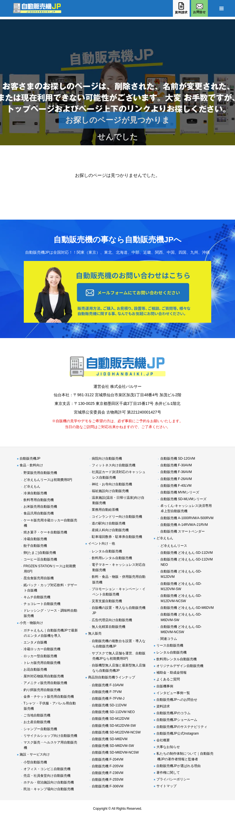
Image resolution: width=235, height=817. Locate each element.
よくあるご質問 (168, 679)
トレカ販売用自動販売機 (42, 663)
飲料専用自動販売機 (39, 500)
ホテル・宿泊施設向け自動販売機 (49, 782)
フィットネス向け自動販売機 (113, 465)
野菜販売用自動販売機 (40, 473)
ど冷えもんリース (173, 546)
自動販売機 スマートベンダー (182, 531)
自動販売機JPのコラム (173, 713)
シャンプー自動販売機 (40, 729)
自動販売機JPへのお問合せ (176, 700)
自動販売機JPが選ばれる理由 (178, 766)
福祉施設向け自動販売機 (110, 491)
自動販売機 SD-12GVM (177, 458)
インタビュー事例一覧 (173, 693)
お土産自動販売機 (37, 722)
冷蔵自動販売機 (35, 539)
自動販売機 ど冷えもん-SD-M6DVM (187, 608)
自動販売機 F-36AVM (176, 472)
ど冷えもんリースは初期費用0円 (48, 480)
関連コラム (168, 639)
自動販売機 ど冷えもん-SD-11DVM (186, 553)
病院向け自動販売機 (107, 458)
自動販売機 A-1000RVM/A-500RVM (186, 518)
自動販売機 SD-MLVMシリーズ (183, 499)
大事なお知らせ (168, 747)
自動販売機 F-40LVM (176, 486)
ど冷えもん (32, 486)
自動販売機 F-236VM (107, 773)
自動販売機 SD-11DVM (109, 705)
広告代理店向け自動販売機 (112, 620)
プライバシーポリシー (173, 779)
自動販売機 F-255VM (107, 780)
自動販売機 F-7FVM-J (108, 698)
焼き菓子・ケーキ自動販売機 (45, 532)
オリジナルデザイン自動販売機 (179, 666)
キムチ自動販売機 (37, 597)
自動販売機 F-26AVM (176, 479)
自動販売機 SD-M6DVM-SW (113, 746)
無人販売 (95, 633)
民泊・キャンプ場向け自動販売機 (49, 789)
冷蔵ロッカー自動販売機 (42, 649)
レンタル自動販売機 (107, 551)
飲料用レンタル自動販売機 (112, 558)
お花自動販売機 (35, 669)
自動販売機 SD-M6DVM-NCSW (115, 752)
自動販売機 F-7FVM (107, 692)
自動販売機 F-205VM (107, 766)
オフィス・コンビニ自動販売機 (47, 769)
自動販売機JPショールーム (176, 720)
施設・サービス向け (35, 754)
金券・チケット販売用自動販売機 (49, 697)
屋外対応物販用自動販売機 (44, 676)
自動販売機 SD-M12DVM (110, 719)
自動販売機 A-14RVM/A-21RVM (184, 525)
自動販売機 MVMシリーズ (179, 492)
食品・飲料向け (31, 465)
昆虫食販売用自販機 (39, 578)
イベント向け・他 (101, 543)
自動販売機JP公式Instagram (177, 733)
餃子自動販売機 (35, 546)
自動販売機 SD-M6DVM (109, 739)
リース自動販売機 (169, 645)
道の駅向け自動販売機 (108, 523)
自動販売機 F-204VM (107, 759)
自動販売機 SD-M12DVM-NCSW (116, 732)
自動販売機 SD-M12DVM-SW (114, 726)
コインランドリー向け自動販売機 (117, 517)
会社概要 (163, 740)
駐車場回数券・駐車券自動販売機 (117, 537)
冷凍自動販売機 (35, 493)
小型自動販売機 (35, 762)
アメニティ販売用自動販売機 (45, 683)
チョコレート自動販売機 (42, 604)
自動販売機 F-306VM (107, 786)
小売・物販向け (31, 623)
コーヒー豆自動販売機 (40, 559)
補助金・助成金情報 (171, 672)
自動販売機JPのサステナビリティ (181, 727)
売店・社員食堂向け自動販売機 (47, 776)
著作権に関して (168, 773)
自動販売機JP (30, 458)
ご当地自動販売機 (37, 715)
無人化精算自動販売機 (108, 627)
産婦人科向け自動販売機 (110, 530)
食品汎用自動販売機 (39, 513)
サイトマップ (166, 786)
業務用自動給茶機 (105, 510)
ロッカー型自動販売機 (40, 656)
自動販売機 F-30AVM (176, 465)
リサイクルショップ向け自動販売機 (50, 736)
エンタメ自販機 (35, 642)
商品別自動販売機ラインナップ (111, 677)
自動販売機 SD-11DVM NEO (113, 712)
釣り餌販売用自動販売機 (42, 690)
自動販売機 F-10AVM (107, 685)
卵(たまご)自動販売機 (40, 553)
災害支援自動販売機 (107, 601)
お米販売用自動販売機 (40, 507)
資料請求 (163, 706)
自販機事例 (164, 686)
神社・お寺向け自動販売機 (112, 484)
